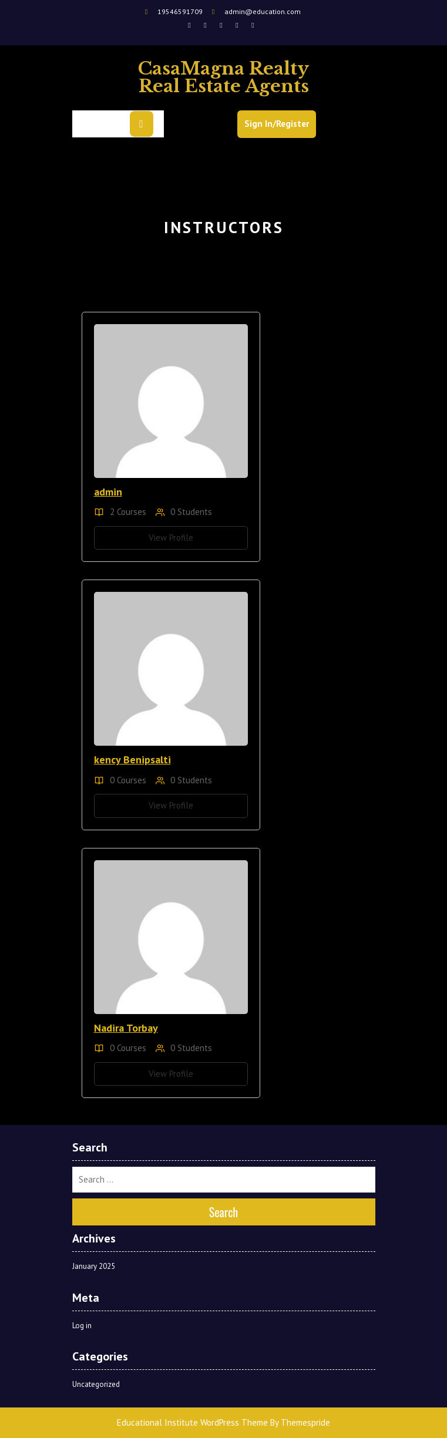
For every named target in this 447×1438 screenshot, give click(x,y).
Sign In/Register (276, 123)
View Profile (171, 537)
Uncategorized (96, 1384)
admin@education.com (255, 11)
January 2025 (93, 1266)
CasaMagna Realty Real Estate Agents (223, 77)
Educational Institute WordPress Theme (192, 1422)
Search (223, 1212)
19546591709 (173, 11)
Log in (82, 1326)
